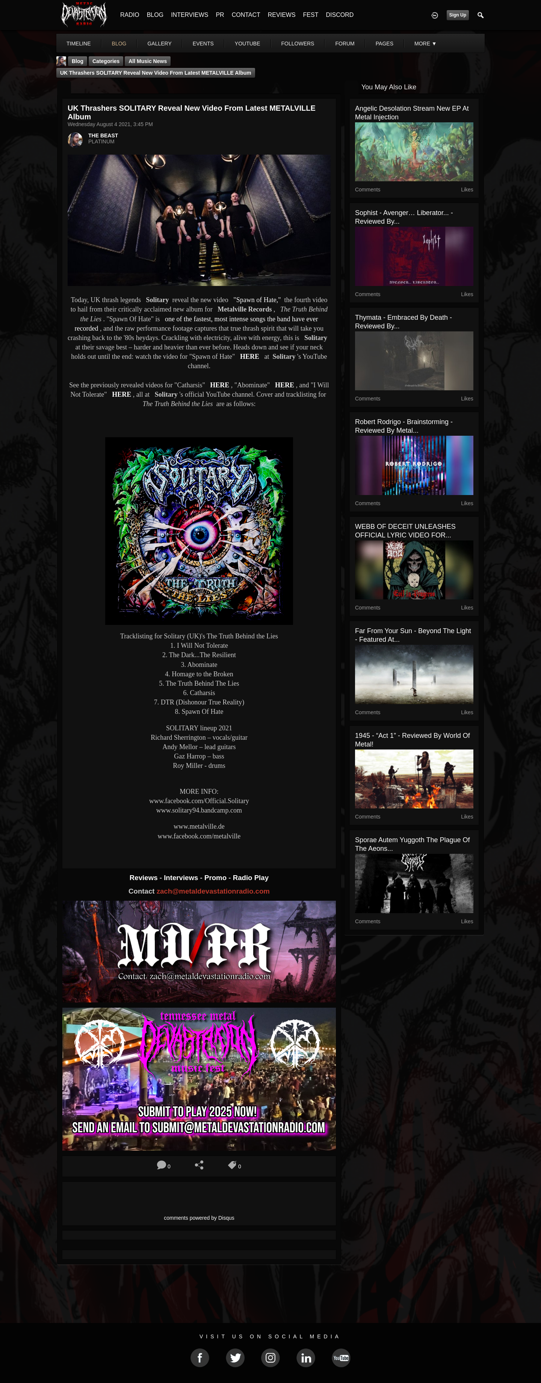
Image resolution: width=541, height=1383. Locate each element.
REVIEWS (282, 15)
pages (384, 44)
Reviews (145, 878)
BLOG (155, 15)
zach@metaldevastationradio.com (213, 891)
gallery (159, 44)
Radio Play (251, 878)
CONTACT (246, 15)
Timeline (78, 44)
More (425, 44)
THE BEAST (103, 135)
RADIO (129, 15)
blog (119, 44)
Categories (105, 61)
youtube (247, 44)
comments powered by (199, 1218)
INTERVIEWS (189, 15)
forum (344, 44)
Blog (77, 61)
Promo (216, 878)
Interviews (182, 878)
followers (297, 44)
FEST (311, 15)
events (203, 44)
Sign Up (457, 15)
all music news (147, 61)
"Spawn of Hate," (257, 300)
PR (220, 15)
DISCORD (340, 15)
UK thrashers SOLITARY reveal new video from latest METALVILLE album (155, 73)
